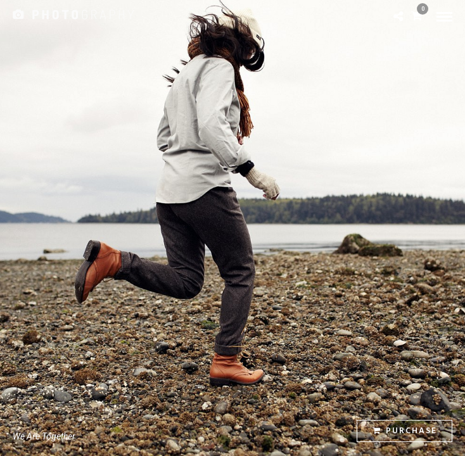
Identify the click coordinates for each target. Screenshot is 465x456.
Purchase (405, 431)
